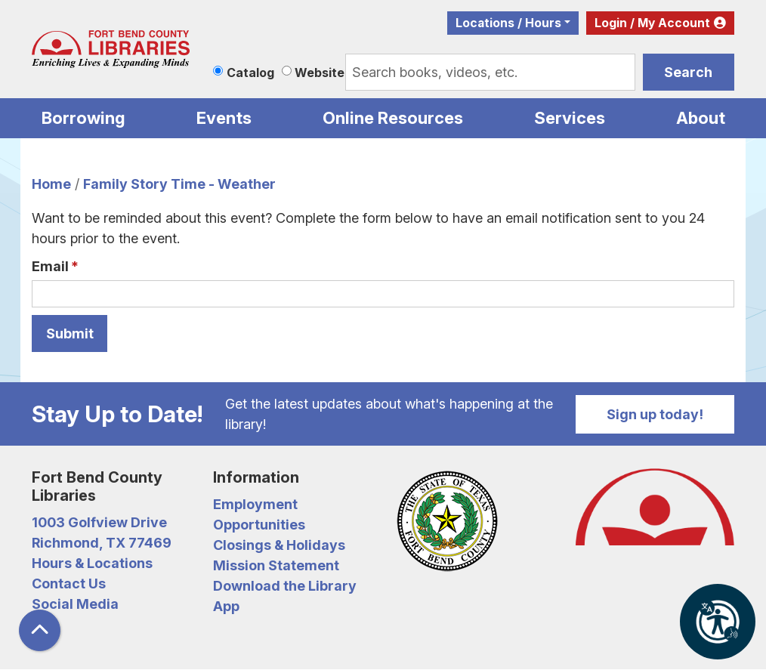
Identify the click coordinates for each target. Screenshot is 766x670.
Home (51, 184)
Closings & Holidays (279, 545)
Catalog (250, 72)
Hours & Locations (92, 563)
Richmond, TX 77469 (101, 543)
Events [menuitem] (224, 118)
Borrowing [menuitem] (83, 118)
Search (688, 72)
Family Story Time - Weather (179, 184)
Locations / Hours (508, 23)
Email (50, 266)
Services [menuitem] (569, 118)
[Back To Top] (39, 630)
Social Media (75, 604)
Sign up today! (655, 414)
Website (319, 72)
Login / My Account (652, 23)
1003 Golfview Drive (99, 522)
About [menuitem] (700, 118)
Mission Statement (276, 565)
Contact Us (69, 583)
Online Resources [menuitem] (393, 118)
